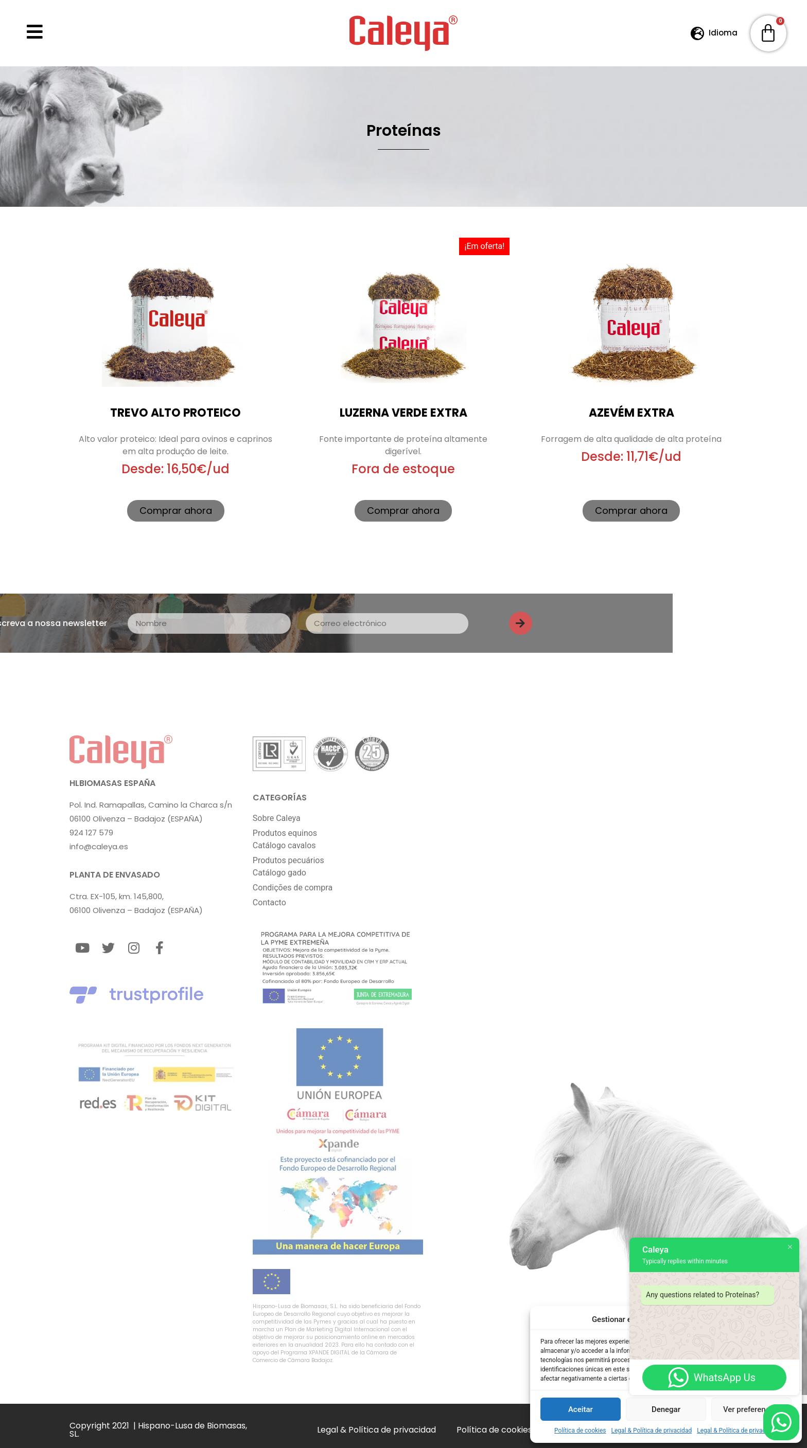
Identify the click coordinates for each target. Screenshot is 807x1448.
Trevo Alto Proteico (175, 413)
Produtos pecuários (288, 860)
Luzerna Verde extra (403, 413)
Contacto (269, 902)
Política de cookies (580, 1430)
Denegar (666, 1409)
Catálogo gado (279, 873)
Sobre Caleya (277, 818)
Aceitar (580, 1409)
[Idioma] (698, 33)
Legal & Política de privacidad (651, 1430)
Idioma (723, 32)
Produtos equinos (285, 833)
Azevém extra (631, 413)
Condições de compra (292, 887)
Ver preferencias (751, 1409)
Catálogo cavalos (284, 845)
